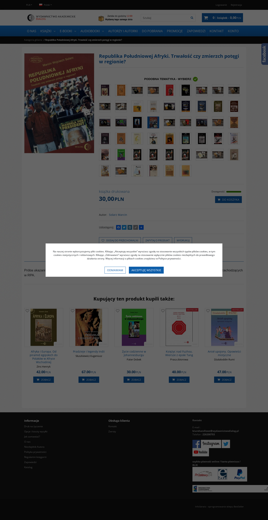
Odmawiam (115, 270)
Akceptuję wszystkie (146, 270)
